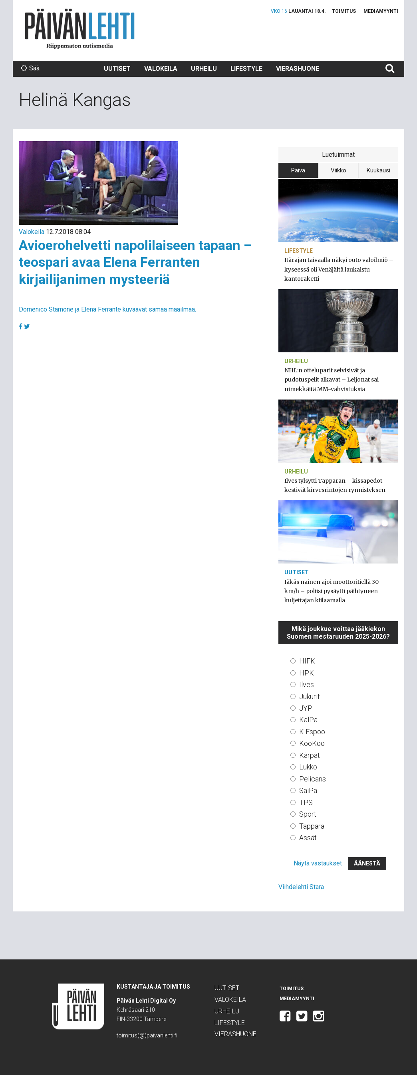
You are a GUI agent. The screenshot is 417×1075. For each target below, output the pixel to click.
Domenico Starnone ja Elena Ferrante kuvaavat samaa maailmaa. (107, 309)
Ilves (306, 684)
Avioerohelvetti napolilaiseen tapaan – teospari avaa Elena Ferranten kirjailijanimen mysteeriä (135, 262)
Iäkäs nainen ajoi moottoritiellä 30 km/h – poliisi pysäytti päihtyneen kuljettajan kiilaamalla (331, 591)
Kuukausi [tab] (378, 170)
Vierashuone (297, 68)
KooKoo (312, 743)
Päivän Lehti (80, 28)
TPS (306, 802)
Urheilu (204, 68)
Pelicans (312, 779)
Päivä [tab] (298, 170)
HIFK (307, 661)
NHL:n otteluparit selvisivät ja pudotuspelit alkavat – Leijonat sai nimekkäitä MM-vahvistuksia (331, 379)
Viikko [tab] (338, 170)
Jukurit (309, 696)
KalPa (308, 719)
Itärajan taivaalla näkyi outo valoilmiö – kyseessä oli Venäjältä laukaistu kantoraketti (338, 269)
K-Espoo (312, 731)
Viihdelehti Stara (301, 887)
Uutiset (117, 68)
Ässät (308, 837)
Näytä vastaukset (318, 863)
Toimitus (344, 11)
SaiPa (308, 790)
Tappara (311, 826)
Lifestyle (246, 68)
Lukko (308, 767)
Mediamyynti (380, 11)
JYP (305, 708)
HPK (306, 673)
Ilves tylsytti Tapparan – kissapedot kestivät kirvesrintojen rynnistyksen (334, 485)
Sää (30, 68)
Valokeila (160, 68)
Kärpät (309, 755)
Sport (307, 814)
